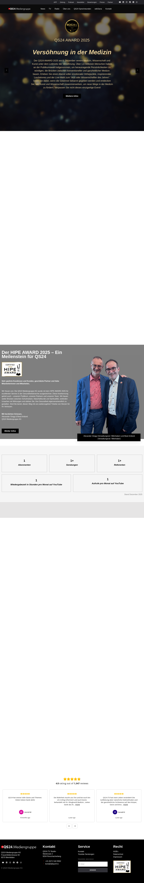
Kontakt (108, 9)
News (43, 9)
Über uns (66, 9)
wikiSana (98, 9)
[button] (6, 70)
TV (50, 9)
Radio (57, 9)
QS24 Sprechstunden (82, 9)
